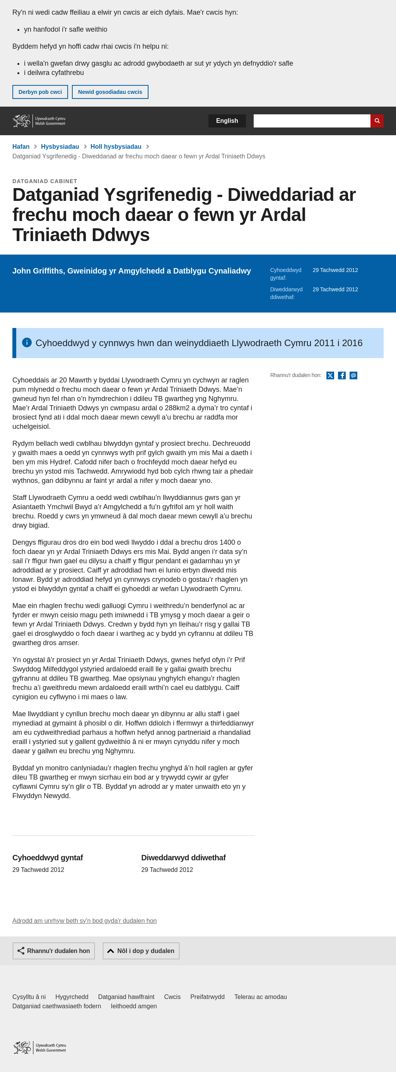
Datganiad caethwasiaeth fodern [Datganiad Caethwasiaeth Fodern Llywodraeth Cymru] (56, 1006)
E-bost (353, 376)
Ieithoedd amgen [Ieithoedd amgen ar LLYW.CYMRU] (134, 1006)
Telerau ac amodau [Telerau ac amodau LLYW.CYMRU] (260, 997)
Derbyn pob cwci (40, 92)
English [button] (227, 120)
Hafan (20, 146)
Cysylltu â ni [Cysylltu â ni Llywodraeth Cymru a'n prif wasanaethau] (29, 997)
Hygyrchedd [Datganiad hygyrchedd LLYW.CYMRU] (71, 997)
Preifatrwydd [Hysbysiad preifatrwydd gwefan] (207, 997)
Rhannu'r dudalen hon (58, 951)
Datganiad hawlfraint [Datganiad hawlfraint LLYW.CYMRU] (126, 997)
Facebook (342, 376)
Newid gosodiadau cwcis (110, 92)
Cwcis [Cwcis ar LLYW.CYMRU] (172, 997)
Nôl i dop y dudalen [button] (145, 951)
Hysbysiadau (60, 146)
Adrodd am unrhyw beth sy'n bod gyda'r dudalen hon (84, 920)
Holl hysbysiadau (116, 146)
